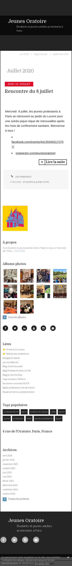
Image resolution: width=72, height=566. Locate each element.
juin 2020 (24, 53)
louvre (62, 411)
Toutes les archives (18, 498)
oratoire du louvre (39, 411)
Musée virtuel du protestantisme (18, 391)
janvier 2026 (8, 459)
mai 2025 (7, 476)
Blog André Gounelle (12, 366)
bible (29, 418)
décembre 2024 (10, 485)
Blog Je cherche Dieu (12, 374)
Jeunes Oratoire (27, 21)
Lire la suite (55, 162)
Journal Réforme (10, 362)
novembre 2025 (10, 464)
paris (24, 411)
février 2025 (8, 481)
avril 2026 (7, 455)
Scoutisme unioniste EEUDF (16, 383)
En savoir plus (42, 563)
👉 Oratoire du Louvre (14, 349)
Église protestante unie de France (19, 387)
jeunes (7, 418)
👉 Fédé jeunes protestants (16, 353)
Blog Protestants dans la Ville (17, 370)
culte (53, 411)
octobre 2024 (9, 493)
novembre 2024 (10, 489)
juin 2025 (7, 472)
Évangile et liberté (11, 357)
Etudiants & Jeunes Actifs (36, 182)
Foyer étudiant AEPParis (14, 379)
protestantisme (11, 411)
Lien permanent (20, 176)
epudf (58, 418)
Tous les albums (17, 317)
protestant (18, 418)
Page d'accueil (40, 53)
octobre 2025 (9, 468)
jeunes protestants (44, 418)
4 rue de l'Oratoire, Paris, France (27, 431)
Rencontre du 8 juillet (29, 91)
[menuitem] (25, 54)
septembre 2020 (61, 53)
